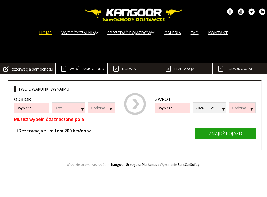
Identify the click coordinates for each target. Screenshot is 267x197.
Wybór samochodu (82, 69)
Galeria (172, 32)
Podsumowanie (236, 69)
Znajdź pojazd (225, 134)
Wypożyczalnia (80, 32)
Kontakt (218, 32)
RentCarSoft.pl (189, 164)
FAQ (195, 32)
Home (45, 32)
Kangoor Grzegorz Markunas (134, 164)
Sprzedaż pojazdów (131, 32)
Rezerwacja (180, 69)
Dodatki (125, 69)
